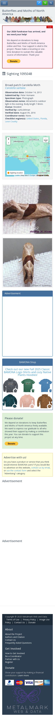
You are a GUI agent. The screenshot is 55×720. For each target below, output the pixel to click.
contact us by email (40, 467)
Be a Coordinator (13, 656)
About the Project (13, 634)
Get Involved (13, 648)
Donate (31, 622)
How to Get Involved (15, 653)
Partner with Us (12, 659)
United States (32, 118)
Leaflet (17, 175)
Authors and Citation (15, 637)
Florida (43, 118)
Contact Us (19, 622)
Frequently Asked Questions (18, 642)
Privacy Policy (29, 619)
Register (9, 662)
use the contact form (16, 470)
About (9, 629)
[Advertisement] (27, 326)
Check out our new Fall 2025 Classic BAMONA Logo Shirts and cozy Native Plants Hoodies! (27, 372)
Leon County (11, 121)
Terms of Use (12, 619)
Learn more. (23, 675)
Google (32, 175)
